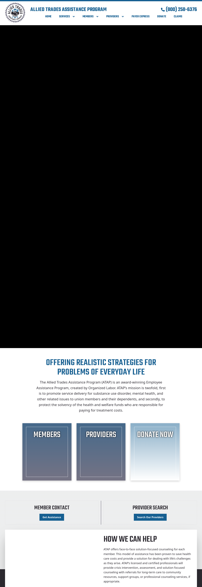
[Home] (15, 12)
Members (88, 16)
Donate (161, 16)
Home (48, 16)
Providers (112, 16)
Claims (178, 16)
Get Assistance (52, 517)
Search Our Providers (150, 517)
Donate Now (155, 435)
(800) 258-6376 (179, 10)
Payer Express (141, 16)
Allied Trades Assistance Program (68, 10)
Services (64, 16)
